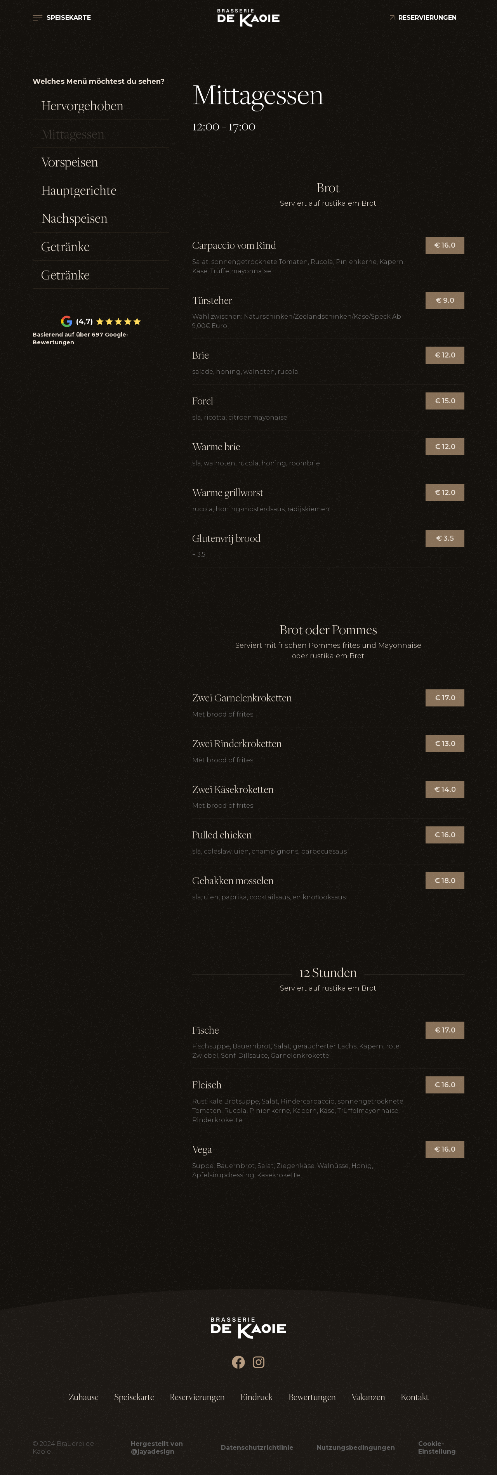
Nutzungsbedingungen (356, 1447)
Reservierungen (197, 1397)
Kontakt (415, 1397)
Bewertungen (312, 1397)
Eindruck (256, 1397)
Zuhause (84, 1397)
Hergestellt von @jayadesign (157, 1447)
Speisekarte (134, 1397)
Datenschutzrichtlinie (257, 1447)
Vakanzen (368, 1397)
